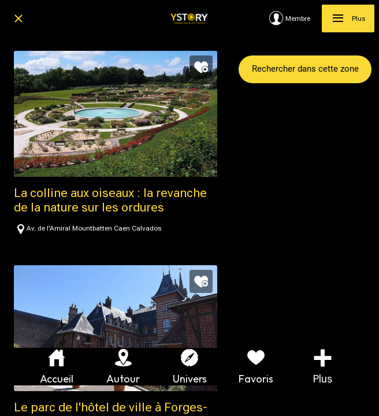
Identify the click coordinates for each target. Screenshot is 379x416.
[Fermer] (18, 18)
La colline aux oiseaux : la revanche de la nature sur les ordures (110, 200)
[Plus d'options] (322, 366)
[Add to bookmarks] (201, 67)
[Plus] (348, 18)
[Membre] (295, 18)
